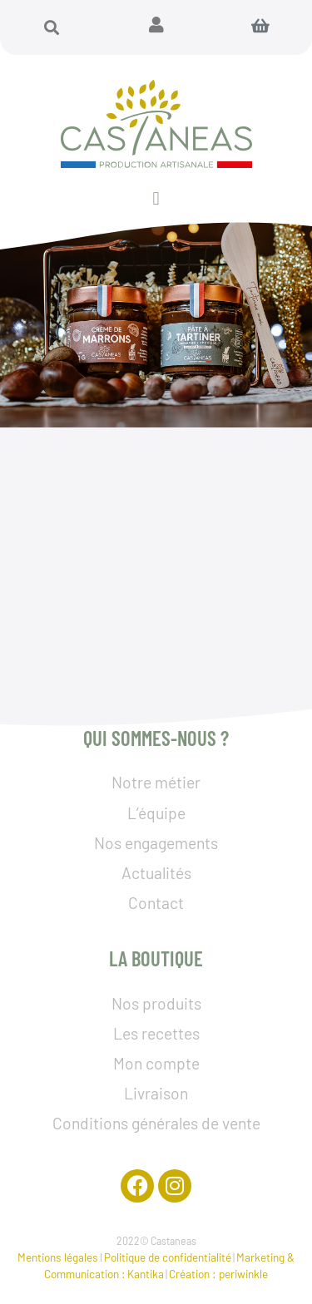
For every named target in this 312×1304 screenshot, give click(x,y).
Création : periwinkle (218, 1274)
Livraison (156, 1093)
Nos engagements (156, 842)
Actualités (156, 872)
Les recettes (156, 1033)
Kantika (145, 1274)
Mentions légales (57, 1257)
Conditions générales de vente (156, 1123)
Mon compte (156, 1063)
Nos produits (156, 1003)
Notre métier (156, 782)
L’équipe (156, 812)
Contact (156, 902)
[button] (51, 27)
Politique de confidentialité (167, 1257)
